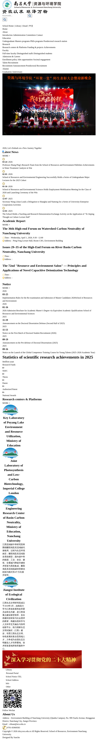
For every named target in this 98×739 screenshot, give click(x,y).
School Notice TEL (12, 677)
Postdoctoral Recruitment (36, 66)
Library (18, 26)
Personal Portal (10, 673)
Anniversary (17, 72)
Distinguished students (43, 53)
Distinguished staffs (25, 53)
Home (4, 29)
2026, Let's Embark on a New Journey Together (21, 148)
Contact (39, 35)
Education (6, 38)
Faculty (5, 50)
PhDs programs (36, 41)
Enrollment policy (9, 59)
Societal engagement (41, 59)
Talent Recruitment (10, 63)
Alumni (5, 69)
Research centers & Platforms (14, 47)
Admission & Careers (11, 56)
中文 (31, 26)
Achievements (50, 47)
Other (6, 687)
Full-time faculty (9, 53)
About (5, 32)
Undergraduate (8, 41)
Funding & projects (35, 47)
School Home (8, 26)
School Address (10, 680)
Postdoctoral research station (55, 41)
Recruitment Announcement (13, 66)
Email (25, 26)
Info (5, 683)
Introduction (7, 35)
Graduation (7, 72)
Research (6, 44)
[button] (3, 151)
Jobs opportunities (25, 59)
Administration (19, 35)
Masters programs (22, 41)
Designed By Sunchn (11, 737)
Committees (31, 35)
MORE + (6, 156)
